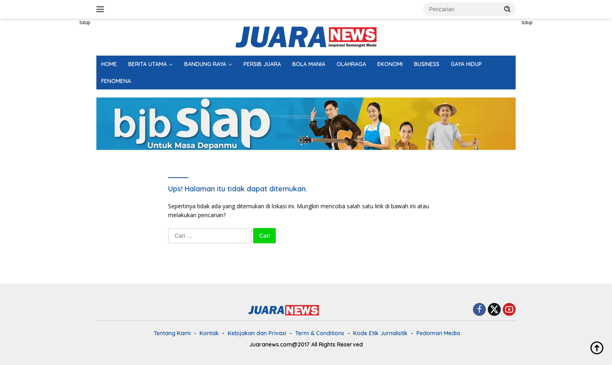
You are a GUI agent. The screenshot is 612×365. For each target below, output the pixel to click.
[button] (508, 8)
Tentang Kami (172, 333)
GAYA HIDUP (466, 64)
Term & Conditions (319, 333)
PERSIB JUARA (262, 64)
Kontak (209, 333)
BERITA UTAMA (147, 64)
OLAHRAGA (351, 64)
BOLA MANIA (308, 64)
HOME (109, 64)
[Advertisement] (60, 139)
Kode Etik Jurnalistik (380, 333)
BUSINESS (426, 64)
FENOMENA (116, 81)
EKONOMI (390, 64)
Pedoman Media (438, 333)
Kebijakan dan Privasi (257, 333)
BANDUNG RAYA (205, 64)
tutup (84, 22)
